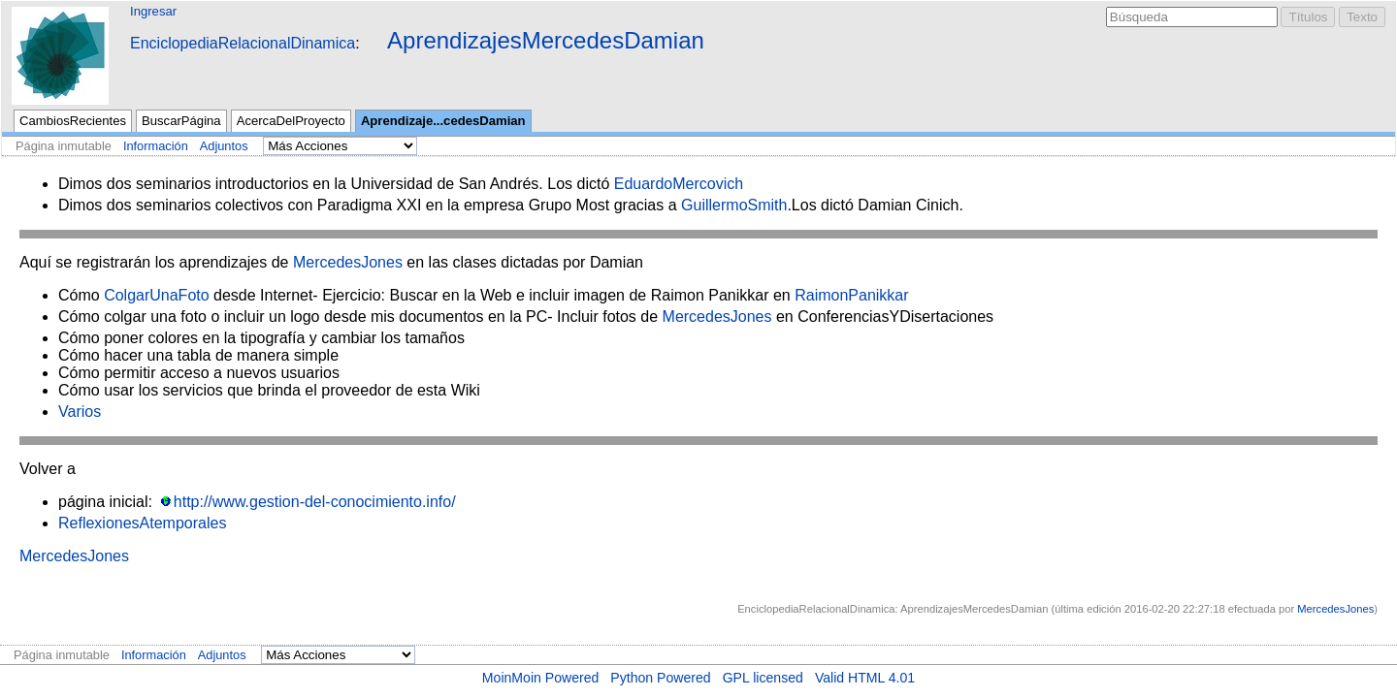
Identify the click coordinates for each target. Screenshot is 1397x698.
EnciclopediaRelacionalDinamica (242, 43)
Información (155, 146)
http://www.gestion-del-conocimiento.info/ (315, 501)
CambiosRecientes (72, 120)
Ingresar (153, 11)
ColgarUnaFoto (157, 295)
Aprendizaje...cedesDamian (443, 120)
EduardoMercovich (678, 183)
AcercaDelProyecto (291, 120)
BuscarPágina (181, 120)
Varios (79, 411)
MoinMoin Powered (541, 677)
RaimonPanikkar (851, 295)
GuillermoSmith (734, 205)
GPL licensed (763, 677)
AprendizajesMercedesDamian (545, 40)
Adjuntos (224, 146)
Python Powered (660, 677)
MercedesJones (348, 262)
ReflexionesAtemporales (142, 523)
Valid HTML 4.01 (865, 677)
